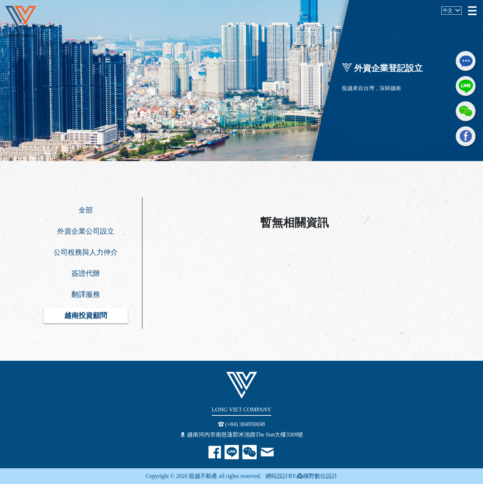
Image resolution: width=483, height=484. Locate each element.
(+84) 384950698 (241, 424)
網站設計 (274, 476)
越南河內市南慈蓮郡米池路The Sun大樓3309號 (241, 434)
